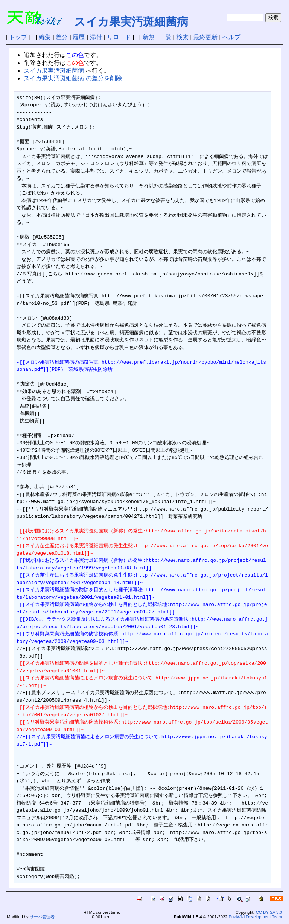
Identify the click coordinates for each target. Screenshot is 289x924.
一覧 (166, 37)
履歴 (79, 37)
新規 (149, 37)
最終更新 (205, 37)
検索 (182, 37)
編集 (45, 37)
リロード (119, 37)
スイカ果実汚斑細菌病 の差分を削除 (73, 78)
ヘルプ (231, 37)
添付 (96, 37)
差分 (62, 37)
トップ (18, 37)
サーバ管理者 (42, 917)
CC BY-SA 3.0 (269, 912)
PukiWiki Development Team (255, 917)
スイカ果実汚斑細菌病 (131, 21)
